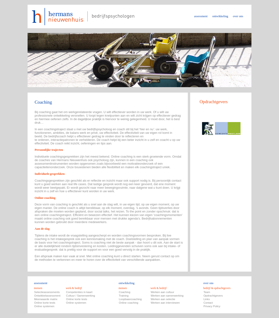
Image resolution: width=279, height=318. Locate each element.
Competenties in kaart (79, 292)
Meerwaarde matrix (45, 299)
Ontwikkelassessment (47, 295)
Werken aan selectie (163, 299)
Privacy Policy (211, 306)
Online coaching (128, 302)
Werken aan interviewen (165, 302)
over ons (238, 16)
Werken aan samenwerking (167, 295)
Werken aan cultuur (162, 292)
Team (206, 292)
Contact (208, 302)
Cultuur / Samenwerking (80, 295)
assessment (201, 16)
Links (206, 299)
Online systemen (44, 306)
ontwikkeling (220, 16)
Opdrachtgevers (213, 295)
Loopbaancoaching (130, 299)
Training (123, 295)
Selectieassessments (47, 292)
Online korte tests (44, 302)
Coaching (124, 292)
